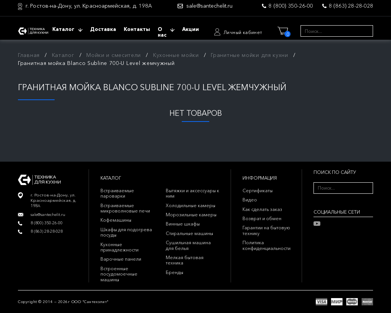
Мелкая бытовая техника (185, 260)
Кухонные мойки (176, 55)
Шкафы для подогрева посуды (126, 232)
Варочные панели (120, 259)
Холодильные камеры (190, 205)
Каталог (63, 55)
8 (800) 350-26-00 (290, 5)
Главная (29, 55)
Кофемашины (115, 220)
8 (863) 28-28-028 (351, 5)
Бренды (174, 272)
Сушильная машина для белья (188, 245)
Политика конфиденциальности (266, 245)
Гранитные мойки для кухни (249, 55)
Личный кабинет (242, 32)
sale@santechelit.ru (209, 6)
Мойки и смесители (113, 55)
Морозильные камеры (191, 214)
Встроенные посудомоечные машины (118, 274)
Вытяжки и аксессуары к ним (192, 193)
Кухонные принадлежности (119, 247)
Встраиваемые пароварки (117, 193)
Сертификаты (257, 190)
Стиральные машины (189, 233)
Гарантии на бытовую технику (266, 230)
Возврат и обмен (261, 218)
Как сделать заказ (262, 209)
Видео (249, 200)
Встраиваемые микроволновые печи (125, 208)
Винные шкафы (183, 224)
